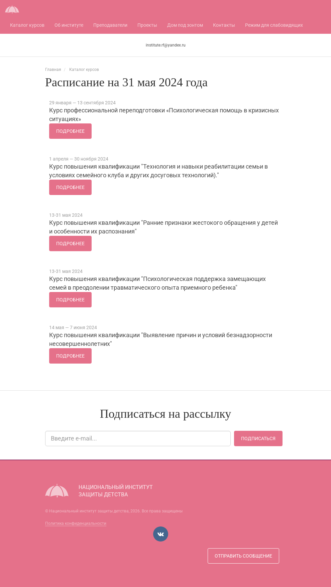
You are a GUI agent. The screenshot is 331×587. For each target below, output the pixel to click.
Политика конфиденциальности (75, 523)
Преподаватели (110, 25)
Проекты (147, 25)
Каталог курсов (27, 25)
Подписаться (258, 438)
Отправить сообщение (243, 556)
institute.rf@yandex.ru (166, 45)
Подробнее (70, 131)
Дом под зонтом (185, 25)
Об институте (68, 25)
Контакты (224, 25)
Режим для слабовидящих (274, 25)
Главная (53, 69)
